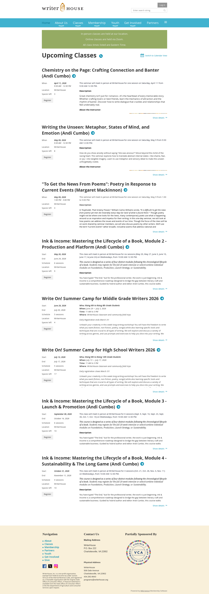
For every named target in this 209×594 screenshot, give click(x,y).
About (48, 540)
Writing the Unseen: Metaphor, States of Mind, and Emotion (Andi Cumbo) (95, 130)
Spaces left (47, 94)
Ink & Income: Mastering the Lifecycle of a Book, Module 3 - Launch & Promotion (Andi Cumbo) (104, 404)
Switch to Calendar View (156, 55)
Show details (158, 117)
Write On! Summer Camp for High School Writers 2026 (98, 350)
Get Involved (52, 556)
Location (45, 90)
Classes (49, 544)
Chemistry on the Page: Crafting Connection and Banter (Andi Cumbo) (100, 73)
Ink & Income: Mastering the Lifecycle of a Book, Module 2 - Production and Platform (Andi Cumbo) (104, 244)
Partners (49, 550)
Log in (162, 5)
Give (47, 560)
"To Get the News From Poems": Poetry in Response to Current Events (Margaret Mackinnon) (99, 187)
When (44, 83)
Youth (48, 553)
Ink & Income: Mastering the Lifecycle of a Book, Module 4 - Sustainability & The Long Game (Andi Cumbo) (104, 461)
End (43, 258)
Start (44, 254)
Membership (52, 547)
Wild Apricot (145, 591)
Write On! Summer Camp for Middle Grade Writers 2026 (100, 298)
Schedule (46, 263)
